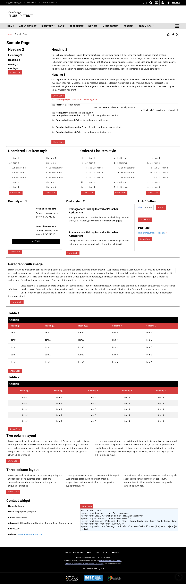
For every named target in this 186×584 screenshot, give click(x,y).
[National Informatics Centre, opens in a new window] (93, 578)
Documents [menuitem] (146, 26)
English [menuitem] (176, 2)
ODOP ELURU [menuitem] (77, 26)
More (119, 221)
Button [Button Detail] (148, 207)
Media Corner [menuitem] (111, 26)
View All (36, 241)
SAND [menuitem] (62, 26)
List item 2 (14, 162)
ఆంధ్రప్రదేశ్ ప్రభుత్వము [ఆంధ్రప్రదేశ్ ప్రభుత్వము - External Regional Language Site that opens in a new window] (14, 2)
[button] (177, 26)
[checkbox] (145, 239)
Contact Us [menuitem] (101, 552)
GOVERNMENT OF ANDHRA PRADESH (40, 2)
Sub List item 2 (19, 172)
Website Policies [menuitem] (74, 552)
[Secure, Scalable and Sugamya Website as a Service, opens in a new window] (72, 578)
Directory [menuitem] (48, 26)
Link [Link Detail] (140, 207)
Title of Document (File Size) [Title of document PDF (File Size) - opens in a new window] (153, 232)
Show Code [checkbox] (15, 72)
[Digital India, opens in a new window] (114, 578)
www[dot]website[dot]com (30, 534)
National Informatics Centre (110, 560)
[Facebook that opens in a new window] (173, 34)
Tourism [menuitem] (129, 26)
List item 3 (14, 182)
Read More (49, 216)
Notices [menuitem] (93, 26)
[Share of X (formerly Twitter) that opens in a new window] (177, 34)
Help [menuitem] (88, 552)
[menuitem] (145, 2)
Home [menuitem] (10, 26)
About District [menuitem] (28, 26)
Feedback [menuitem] (116, 552)
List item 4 (14, 187)
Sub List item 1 (19, 167)
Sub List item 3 (19, 177)
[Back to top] (179, 577)
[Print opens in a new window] (169, 34)
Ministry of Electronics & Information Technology (84, 563)
